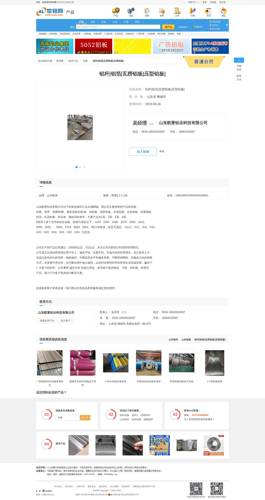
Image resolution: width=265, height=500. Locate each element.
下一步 (85, 417)
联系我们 (69, 486)
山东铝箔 (119, 34)
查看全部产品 (47, 320)
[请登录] (60, 2)
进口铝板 (162, 34)
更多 (179, 34)
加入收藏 (143, 151)
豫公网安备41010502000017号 (123, 494)
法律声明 (80, 486)
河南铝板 (53, 34)
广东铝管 (108, 34)
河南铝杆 (145, 415)
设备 (103, 22)
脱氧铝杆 (148, 419)
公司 (115, 22)
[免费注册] (69, 2)
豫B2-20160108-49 (98, 494)
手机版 (213, 2)
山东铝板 (186, 339)
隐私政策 (103, 486)
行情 (126, 22)
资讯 (137, 22)
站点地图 (114, 486)
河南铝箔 (130, 34)
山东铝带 (76, 34)
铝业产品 (71, 12)
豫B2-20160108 (83, 494)
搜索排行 (199, 27)
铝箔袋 (215, 25)
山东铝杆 (173, 339)
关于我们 (58, 486)
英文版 (223, 2)
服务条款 (92, 486)
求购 (92, 22)
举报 (161, 151)
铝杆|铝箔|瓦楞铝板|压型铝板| (209, 339)
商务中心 (192, 2)
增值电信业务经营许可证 (144, 486)
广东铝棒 (140, 34)
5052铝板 (216, 22)
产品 (81, 22)
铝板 (85, 60)
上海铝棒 (151, 34)
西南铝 (171, 34)
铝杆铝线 (136, 419)
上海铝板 (87, 34)
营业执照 (126, 486)
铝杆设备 (124, 415)
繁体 (205, 2)
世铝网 (50, 12)
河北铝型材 (65, 34)
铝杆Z (135, 415)
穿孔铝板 (216, 29)
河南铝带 (98, 34)
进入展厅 (65, 320)
